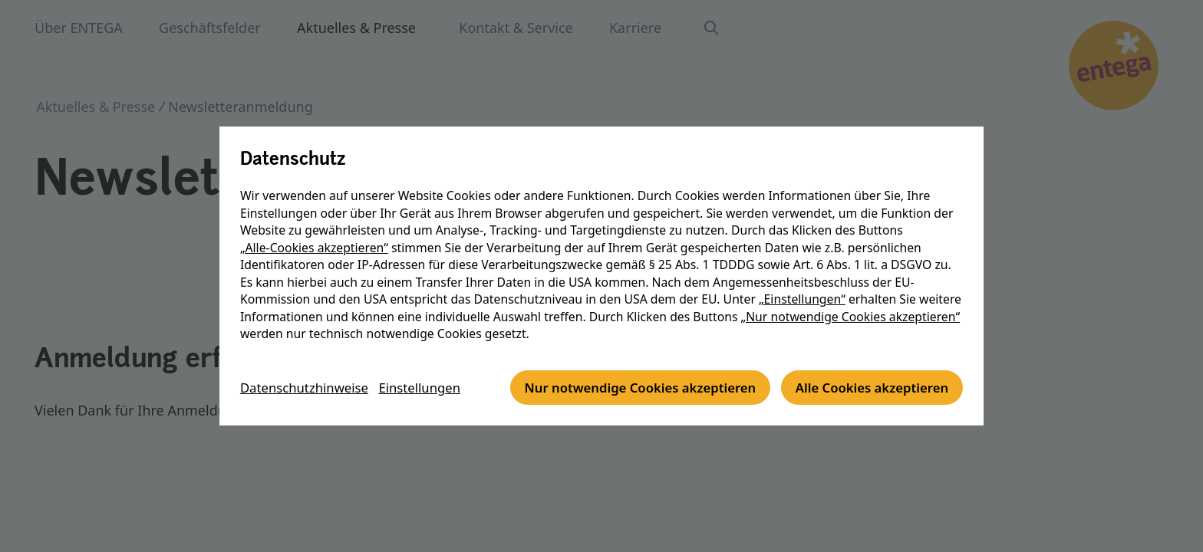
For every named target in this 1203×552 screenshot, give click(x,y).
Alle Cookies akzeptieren (626, 405)
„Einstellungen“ (802, 282)
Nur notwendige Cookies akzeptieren (379, 405)
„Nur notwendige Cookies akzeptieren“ (851, 299)
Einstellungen (433, 363)
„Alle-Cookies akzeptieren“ (314, 230)
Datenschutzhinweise (309, 363)
